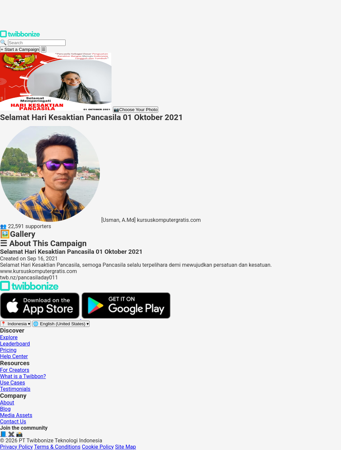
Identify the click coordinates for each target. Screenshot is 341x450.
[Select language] (61, 324)
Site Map (125, 447)
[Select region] (15, 324)
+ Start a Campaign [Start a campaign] (20, 49)
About (7, 402)
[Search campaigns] (37, 43)
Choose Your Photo (136, 109)
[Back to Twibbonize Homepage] (29, 289)
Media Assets (16, 415)
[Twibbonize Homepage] (20, 36)
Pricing (8, 350)
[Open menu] (43, 49)
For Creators (14, 370)
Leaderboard (15, 344)
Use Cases (12, 382)
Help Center (14, 356)
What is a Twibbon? (23, 376)
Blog (5, 409)
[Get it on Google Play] (125, 317)
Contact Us (13, 421)
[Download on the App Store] (40, 317)
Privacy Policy (16, 447)
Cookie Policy (98, 447)
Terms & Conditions (57, 447)
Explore (9, 337)
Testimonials (15, 389)
